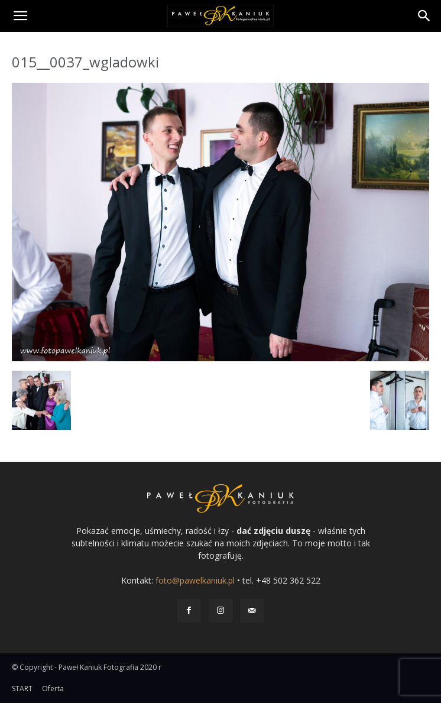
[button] (20, 16)
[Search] (424, 16)
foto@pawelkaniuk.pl (195, 580)
